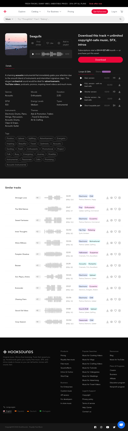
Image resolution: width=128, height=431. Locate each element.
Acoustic (82, 264)
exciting (10, 149)
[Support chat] (121, 424)
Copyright (86, 395)
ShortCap (64, 376)
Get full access (99, 11)
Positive (81, 199)
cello (38, 159)
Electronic (83, 196)
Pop (80, 207)
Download (100, 59)
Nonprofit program (117, 387)
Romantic (92, 264)
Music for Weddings (90, 376)
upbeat (21, 138)
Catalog (36, 11)
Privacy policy (87, 399)
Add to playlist (63, 43)
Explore (21, 11)
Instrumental (62, 104)
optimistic (44, 143)
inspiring (10, 143)
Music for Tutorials (89, 368)
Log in (114, 11)
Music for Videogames (91, 372)
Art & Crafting (37, 120)
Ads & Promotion (38, 114)
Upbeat (81, 211)
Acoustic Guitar (12, 126)
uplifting (32, 138)
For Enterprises (66, 387)
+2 (38, 231)
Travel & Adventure (40, 117)
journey (40, 154)
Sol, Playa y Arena (22, 277)
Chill (91, 196)
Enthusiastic (36, 95)
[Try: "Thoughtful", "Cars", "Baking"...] (66, 19)
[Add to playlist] (119, 197)
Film (87, 256)
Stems (103, 71)
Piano (24, 114)
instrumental (12, 159)
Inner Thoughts (21, 231)
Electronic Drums (12, 114)
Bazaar (18, 265)
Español (19, 411)
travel (33, 143)
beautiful (22, 143)
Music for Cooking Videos (92, 355)
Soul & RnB (83, 309)
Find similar (36, 43)
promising (49, 159)
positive (10, 138)
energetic (61, 138)
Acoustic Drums (12, 120)
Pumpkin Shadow (22, 254)
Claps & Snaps (11, 123)
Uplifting (87, 211)
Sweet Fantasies (21, 220)
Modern (95, 290)
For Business (54, 11)
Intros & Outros (67, 372)
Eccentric (93, 219)
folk (8, 154)
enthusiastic (32, 149)
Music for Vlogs (88, 359)
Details (9, 66)
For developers (66, 399)
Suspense (94, 252)
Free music (65, 364)
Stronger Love (21, 198)
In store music (66, 403)
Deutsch (31, 411)
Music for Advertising (90, 380)
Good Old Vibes (21, 310)
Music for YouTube (117, 359)
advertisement (46, 138)
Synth (81, 233)
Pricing (71, 11)
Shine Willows (20, 243)
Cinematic (82, 256)
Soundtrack (93, 256)
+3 (38, 220)
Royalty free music (68, 359)
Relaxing (91, 230)
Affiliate (113, 378)
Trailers (50, 114)
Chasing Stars (20, 299)
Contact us (86, 411)
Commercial (95, 211)
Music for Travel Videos (91, 384)
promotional (47, 149)
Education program (117, 382)
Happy (94, 199)
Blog (111, 355)
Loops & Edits (85, 71)
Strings (8, 117)
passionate (27, 159)
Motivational (95, 241)
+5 (38, 310)
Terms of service (88, 403)
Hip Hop (82, 230)
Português (45, 411)
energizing (28, 154)
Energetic (89, 290)
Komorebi (19, 288)
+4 (38, 198)
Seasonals (83, 320)
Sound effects (66, 368)
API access (65, 395)
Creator (113, 370)
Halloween (83, 252)
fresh (20, 149)
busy (17, 154)
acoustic (57, 143)
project (60, 149)
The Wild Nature (21, 209)
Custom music (66, 391)
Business (113, 374)
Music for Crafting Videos (92, 364)
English (7, 411)
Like (49, 43)
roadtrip (52, 154)
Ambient (86, 233)
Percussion (17, 117)
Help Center (87, 407)
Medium (34, 104)
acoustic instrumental (16, 164)
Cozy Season (20, 322)
